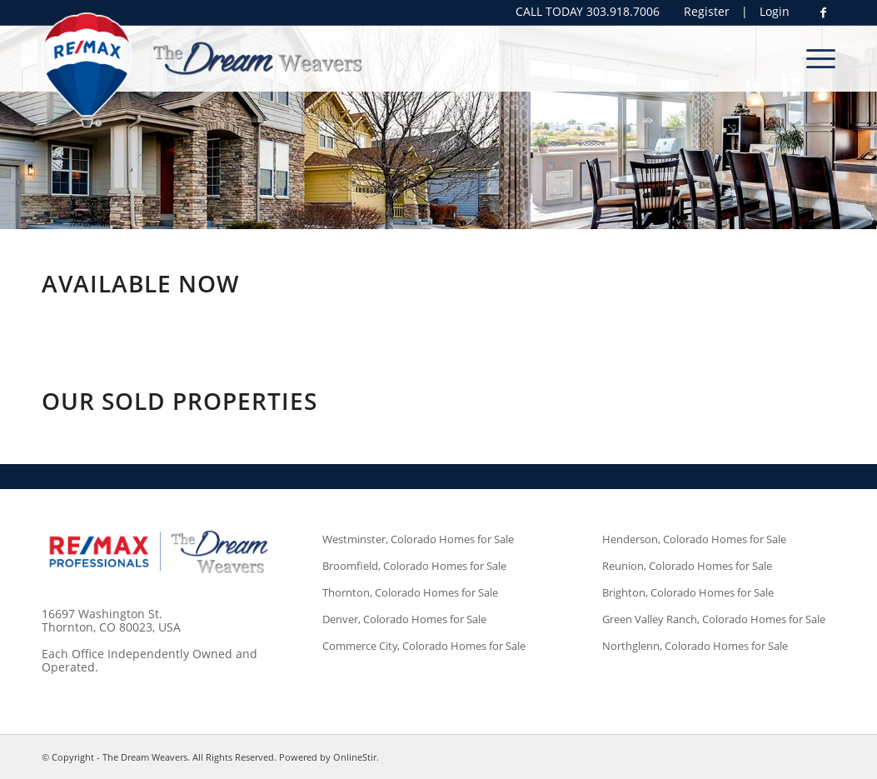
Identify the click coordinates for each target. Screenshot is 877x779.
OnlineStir (354, 757)
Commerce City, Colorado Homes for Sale (424, 645)
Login (775, 11)
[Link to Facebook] (822, 12)
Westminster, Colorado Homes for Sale (418, 539)
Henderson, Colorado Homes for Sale (694, 539)
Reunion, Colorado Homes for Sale (687, 565)
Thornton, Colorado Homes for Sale (410, 592)
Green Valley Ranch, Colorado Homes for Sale (713, 619)
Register (707, 11)
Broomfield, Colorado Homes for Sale (414, 565)
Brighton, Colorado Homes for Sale (688, 592)
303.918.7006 (623, 11)
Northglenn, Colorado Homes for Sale (695, 645)
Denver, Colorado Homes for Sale (404, 619)
